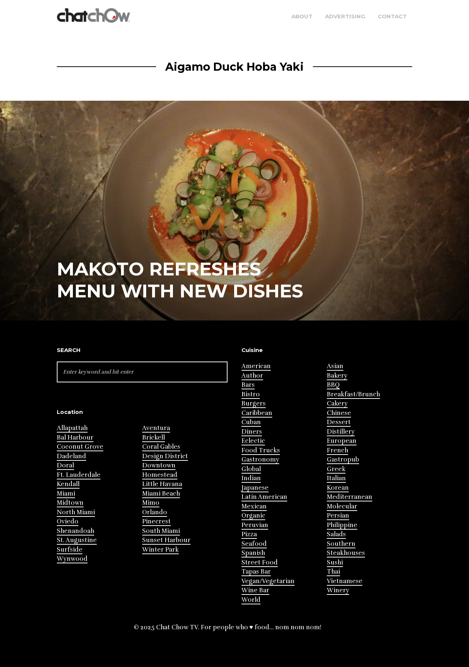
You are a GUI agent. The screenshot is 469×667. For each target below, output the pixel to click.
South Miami (161, 531)
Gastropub (343, 459)
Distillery (341, 432)
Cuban (251, 422)
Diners (251, 432)
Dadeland (71, 456)
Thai (333, 571)
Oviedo (67, 521)
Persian (338, 515)
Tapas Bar (256, 571)
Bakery (337, 375)
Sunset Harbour (166, 540)
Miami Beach (161, 493)
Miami (66, 493)
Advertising (345, 16)
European (342, 441)
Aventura (156, 428)
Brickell (153, 437)
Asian (335, 366)
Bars (248, 385)
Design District (165, 456)
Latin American (264, 497)
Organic (253, 515)
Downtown (159, 465)
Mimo (150, 503)
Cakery (337, 403)
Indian (251, 478)
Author (252, 375)
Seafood (254, 544)
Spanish (253, 553)
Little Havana (162, 484)
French (337, 450)
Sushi (335, 562)
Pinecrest (156, 521)
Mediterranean (349, 497)
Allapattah (72, 428)
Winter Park (160, 549)
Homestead (159, 475)
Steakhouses (346, 553)
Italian (336, 478)
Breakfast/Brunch (353, 394)
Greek (336, 469)
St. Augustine (77, 540)
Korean (338, 488)
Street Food (259, 562)
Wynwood (72, 559)
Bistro (250, 394)
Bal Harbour (75, 437)
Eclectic (253, 441)
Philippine (342, 525)
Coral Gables (161, 447)
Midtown (70, 503)
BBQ (333, 385)
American (256, 366)
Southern (341, 544)
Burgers (253, 403)
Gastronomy (260, 459)
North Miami (76, 512)
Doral (65, 465)
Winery (338, 590)
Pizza (249, 534)
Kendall (68, 484)
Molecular (342, 506)
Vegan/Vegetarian (268, 581)
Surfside (69, 549)
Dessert (339, 422)
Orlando (154, 512)
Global (251, 469)
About (302, 16)
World (251, 600)
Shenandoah (75, 531)
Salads (336, 534)
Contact (392, 16)
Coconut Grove (80, 447)
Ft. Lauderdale (78, 475)
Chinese (339, 413)
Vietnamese (344, 581)
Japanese (255, 488)
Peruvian (254, 525)
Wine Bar (255, 590)
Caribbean (256, 413)
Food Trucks (260, 450)
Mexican (254, 506)
